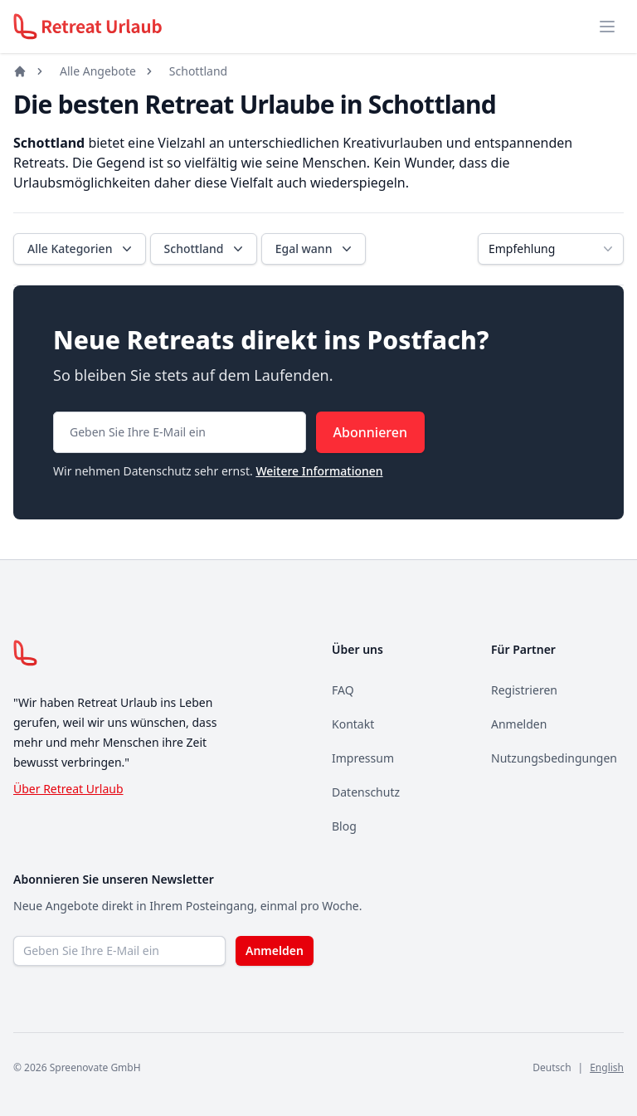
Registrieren (524, 690)
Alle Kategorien (81, 249)
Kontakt (353, 724)
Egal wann (315, 249)
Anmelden (519, 724)
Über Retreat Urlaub (68, 789)
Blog (344, 826)
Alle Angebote (98, 71)
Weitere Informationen (318, 471)
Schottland (198, 71)
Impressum (363, 758)
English (607, 1067)
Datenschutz (366, 792)
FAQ (343, 690)
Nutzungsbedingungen (554, 758)
